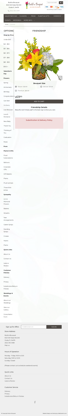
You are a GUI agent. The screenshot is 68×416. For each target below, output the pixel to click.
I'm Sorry (7, 105)
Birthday (6, 92)
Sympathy (57, 16)
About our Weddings (7, 302)
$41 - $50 (7, 44)
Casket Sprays (8, 224)
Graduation (7, 137)
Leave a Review (6, 264)
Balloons (6, 162)
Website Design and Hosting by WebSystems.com (55, 413)
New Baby (7, 121)
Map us (7, 345)
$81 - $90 (7, 62)
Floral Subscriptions (8, 157)
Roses (6, 142)
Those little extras (7, 189)
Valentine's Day (11, 16)
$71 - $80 (7, 57)
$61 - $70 (7, 53)
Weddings (17, 20)
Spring (6, 83)
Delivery (6, 277)
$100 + (6, 66)
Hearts (6, 241)
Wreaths (6, 213)
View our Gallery (7, 309)
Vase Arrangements (8, 219)
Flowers (23, 16)
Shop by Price (9, 35)
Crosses (6, 236)
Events (8, 20)
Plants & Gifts (43, 16)
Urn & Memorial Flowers (7, 201)
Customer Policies (7, 272)
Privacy (6, 282)
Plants (6, 178)
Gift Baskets (8, 174)
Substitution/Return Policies (9, 287)
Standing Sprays (7, 230)
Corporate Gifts (7, 168)
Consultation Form (8, 316)
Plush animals (8, 183)
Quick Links (8, 250)
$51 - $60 (6, 48)
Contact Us (7, 259)
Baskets (6, 208)
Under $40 (7, 39)
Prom (33, 16)
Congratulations (9, 96)
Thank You (7, 126)
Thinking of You (7, 132)
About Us (7, 254)
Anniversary (8, 87)
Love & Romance (7, 116)
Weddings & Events (8, 295)
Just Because (8, 110)
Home (6, 24)
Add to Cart (39, 101)
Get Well (7, 101)
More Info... (28, 20)
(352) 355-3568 (14, 11)
